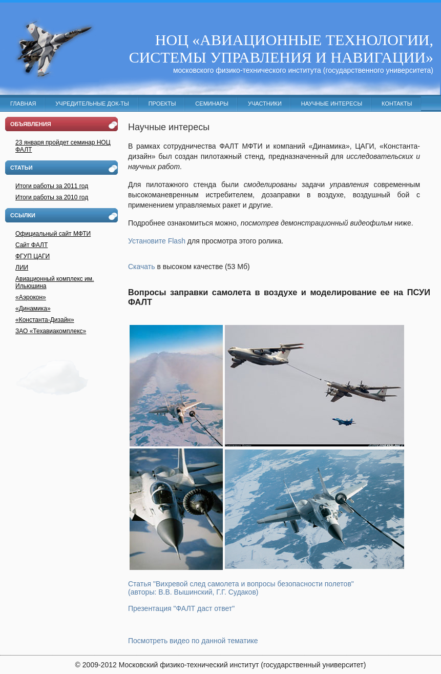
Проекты (162, 103)
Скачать (141, 266)
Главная (23, 103)
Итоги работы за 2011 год (51, 186)
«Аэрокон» (30, 297)
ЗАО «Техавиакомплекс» (50, 331)
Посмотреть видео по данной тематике (193, 641)
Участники (265, 103)
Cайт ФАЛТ (31, 245)
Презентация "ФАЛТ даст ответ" (181, 608)
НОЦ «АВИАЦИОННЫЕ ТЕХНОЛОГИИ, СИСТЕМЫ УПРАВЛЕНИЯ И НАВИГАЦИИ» (281, 48)
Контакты (397, 103)
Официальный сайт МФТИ (53, 233)
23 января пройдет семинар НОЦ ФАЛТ (63, 146)
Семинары (211, 103)
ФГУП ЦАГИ (32, 256)
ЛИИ (21, 267)
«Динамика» (33, 308)
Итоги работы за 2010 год (51, 197)
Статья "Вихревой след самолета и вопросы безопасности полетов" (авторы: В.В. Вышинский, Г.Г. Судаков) (241, 588)
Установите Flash (156, 241)
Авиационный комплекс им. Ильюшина (54, 282)
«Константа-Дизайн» (44, 319)
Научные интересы (331, 103)
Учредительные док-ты (92, 103)
